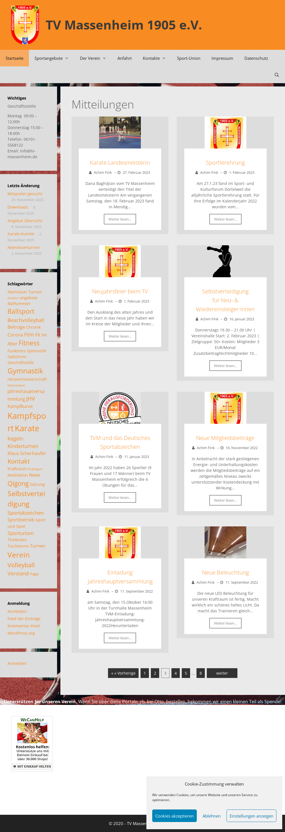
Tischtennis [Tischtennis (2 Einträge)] (18, 546)
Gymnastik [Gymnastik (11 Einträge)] (25, 370)
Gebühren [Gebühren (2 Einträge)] (17, 356)
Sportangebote (54, 58)
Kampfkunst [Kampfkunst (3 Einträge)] (20, 406)
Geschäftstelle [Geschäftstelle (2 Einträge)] (21, 362)
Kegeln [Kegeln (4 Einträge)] (15, 438)
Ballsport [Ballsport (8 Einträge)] (21, 311)
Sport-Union (188, 58)
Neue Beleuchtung (225, 572)
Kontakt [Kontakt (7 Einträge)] (19, 461)
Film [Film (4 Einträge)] (29, 334)
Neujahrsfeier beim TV (120, 291)
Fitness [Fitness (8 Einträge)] (29, 342)
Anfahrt (124, 58)
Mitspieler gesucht (25, 193)
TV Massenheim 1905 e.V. (124, 24)
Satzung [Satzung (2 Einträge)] (37, 484)
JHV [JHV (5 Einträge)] (30, 398)
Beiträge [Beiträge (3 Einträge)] (16, 327)
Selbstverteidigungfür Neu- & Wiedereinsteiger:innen (225, 300)
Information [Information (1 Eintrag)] (16, 385)
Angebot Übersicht (25, 220)
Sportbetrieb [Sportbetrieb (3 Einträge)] (21, 519)
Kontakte (157, 58)
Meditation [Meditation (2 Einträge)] (18, 475)
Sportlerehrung (225, 162)
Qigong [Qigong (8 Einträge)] (18, 483)
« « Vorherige (123, 673)
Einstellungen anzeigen (251, 816)
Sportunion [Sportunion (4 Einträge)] (21, 532)
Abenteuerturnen (24, 247)
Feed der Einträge (24, 618)
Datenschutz (256, 58)
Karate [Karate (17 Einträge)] (27, 428)
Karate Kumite (21, 233)
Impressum (222, 58)
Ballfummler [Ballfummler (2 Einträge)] (19, 303)
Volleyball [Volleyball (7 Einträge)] (21, 565)
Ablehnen (212, 816)
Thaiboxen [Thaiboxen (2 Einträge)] (17, 539)
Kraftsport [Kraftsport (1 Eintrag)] (35, 469)
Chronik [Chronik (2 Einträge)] (33, 327)
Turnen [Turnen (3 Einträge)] (37, 546)
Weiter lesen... (120, 219)
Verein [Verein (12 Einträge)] (19, 555)
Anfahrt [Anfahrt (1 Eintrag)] (13, 298)
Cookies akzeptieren (174, 816)
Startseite (14, 58)
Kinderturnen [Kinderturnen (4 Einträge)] (23, 445)
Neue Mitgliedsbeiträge (225, 438)
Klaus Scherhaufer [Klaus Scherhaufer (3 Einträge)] (27, 453)
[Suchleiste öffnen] (277, 74)
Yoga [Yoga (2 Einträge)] (34, 573)
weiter (222, 673)
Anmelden (17, 611)
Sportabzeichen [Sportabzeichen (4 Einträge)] (26, 512)
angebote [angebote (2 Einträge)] (28, 297)
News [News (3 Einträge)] (34, 475)
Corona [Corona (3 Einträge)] (15, 334)
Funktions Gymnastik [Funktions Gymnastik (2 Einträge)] (27, 350)
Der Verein (96, 58)
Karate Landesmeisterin (120, 162)
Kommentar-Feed (24, 625)
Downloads (18, 207)
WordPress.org (21, 633)
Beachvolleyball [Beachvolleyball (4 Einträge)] (26, 319)
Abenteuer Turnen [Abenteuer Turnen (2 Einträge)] (25, 291)
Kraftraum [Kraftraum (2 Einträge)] (17, 468)
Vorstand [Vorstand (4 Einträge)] (18, 573)
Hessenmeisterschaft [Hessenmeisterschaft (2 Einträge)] (27, 379)
